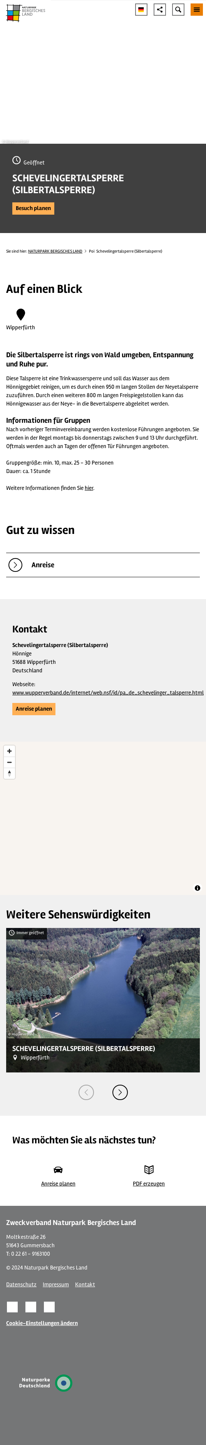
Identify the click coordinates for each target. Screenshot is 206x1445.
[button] (33, 208)
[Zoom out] (9, 762)
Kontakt (85, 1284)
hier (89, 487)
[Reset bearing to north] (9, 773)
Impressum (56, 1284)
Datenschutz (21, 1284)
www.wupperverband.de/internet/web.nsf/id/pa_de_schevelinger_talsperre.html (108, 692)
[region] (103, 818)
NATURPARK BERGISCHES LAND (55, 251)
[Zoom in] (9, 751)
